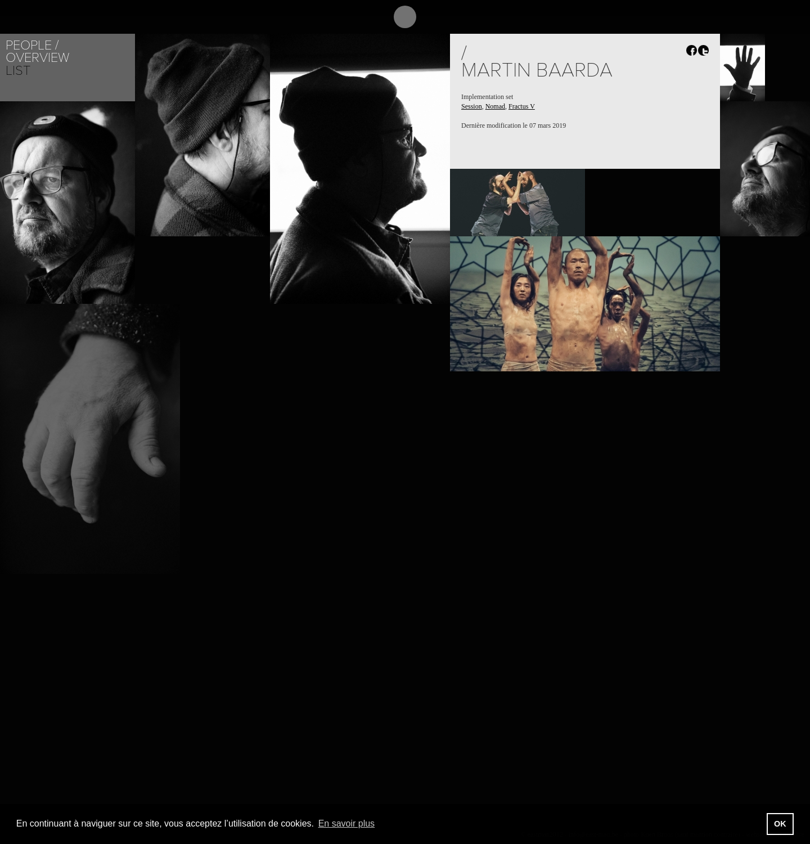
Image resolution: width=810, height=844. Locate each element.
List (18, 70)
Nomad (495, 106)
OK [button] (780, 823)
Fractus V (521, 106)
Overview (37, 58)
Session (471, 106)
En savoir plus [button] (346, 823)
